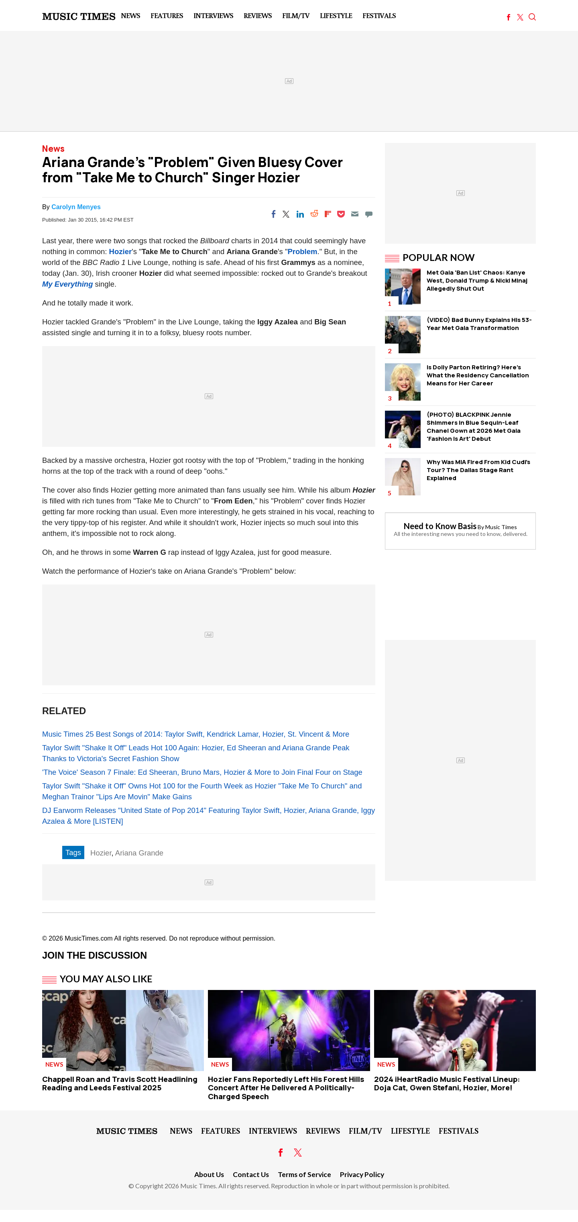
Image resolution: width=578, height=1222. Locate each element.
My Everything (67, 284)
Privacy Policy (362, 1174)
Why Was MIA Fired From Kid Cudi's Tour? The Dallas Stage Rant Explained (478, 470)
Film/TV (295, 15)
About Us (209, 1174)
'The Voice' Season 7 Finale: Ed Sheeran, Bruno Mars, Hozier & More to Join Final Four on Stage (202, 772)
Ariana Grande (139, 853)
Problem (302, 251)
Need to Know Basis (440, 526)
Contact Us (251, 1174)
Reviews (258, 15)
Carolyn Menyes (76, 207)
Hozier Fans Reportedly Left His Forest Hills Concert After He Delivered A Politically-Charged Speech (286, 1088)
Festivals (379, 15)
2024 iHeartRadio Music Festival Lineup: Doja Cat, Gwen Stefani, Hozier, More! (447, 1083)
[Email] (354, 214)
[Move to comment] (368, 214)
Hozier (120, 251)
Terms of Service (304, 1174)
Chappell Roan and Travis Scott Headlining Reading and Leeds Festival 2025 (119, 1083)
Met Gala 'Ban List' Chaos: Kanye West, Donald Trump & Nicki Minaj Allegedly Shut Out (477, 280)
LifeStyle (336, 15)
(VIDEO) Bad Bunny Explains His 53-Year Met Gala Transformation (479, 324)
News (130, 15)
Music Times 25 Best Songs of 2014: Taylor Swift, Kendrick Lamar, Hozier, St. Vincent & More (195, 734)
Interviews (213, 15)
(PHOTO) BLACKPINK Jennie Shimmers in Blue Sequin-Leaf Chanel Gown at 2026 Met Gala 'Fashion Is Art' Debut (474, 426)
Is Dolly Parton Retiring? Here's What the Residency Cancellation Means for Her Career (478, 375)
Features (167, 15)
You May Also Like (106, 978)
